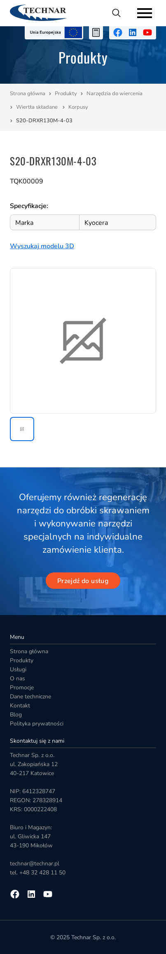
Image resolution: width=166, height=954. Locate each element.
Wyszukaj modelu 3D (42, 246)
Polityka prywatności (36, 724)
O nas (17, 678)
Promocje (22, 687)
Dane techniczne (30, 696)
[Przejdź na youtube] (147, 32)
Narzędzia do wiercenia (115, 93)
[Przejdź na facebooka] (117, 32)
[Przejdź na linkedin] (132, 32)
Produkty (66, 93)
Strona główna (27, 93)
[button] (22, 429)
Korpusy (78, 107)
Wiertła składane (37, 107)
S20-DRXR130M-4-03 (44, 120)
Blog (16, 714)
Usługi (18, 669)
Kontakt (20, 705)
